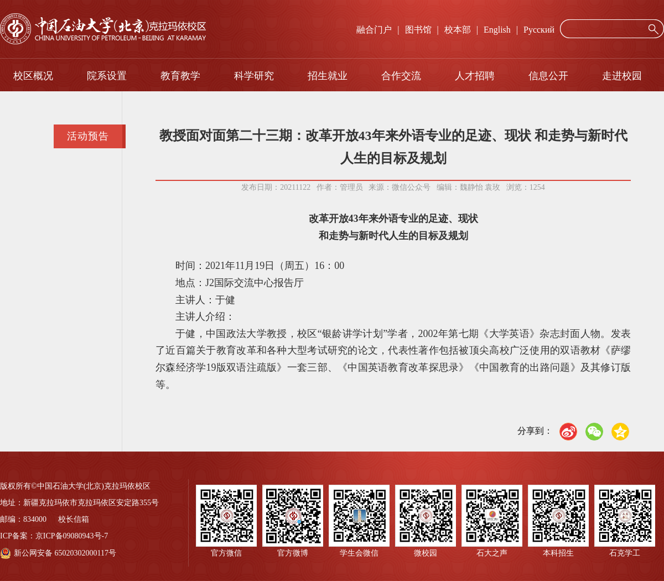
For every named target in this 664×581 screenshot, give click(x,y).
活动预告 (88, 136)
